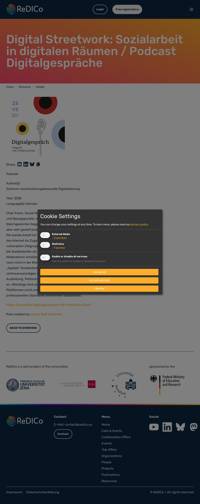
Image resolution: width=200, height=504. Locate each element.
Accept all (99, 272)
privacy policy (139, 224)
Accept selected (99, 280)
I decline (99, 288)
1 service (58, 247)
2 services (59, 238)
